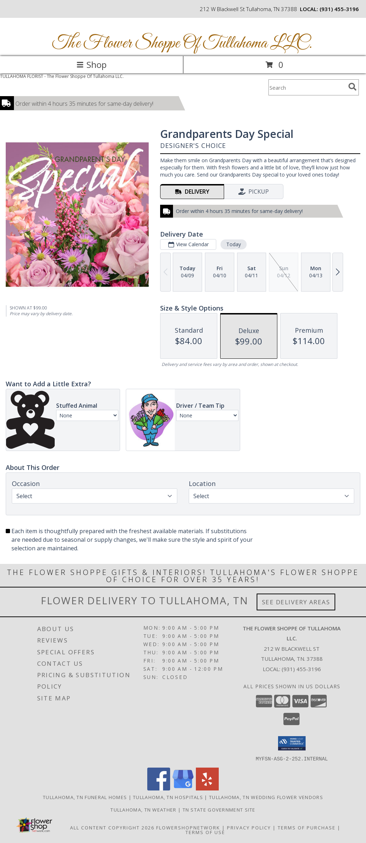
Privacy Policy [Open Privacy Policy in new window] (249, 827)
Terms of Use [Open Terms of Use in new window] (205, 832)
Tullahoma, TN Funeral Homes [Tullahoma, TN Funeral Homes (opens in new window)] (85, 797)
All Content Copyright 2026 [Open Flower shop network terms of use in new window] (112, 827)
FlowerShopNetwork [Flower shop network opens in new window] (188, 827)
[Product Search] (307, 87)
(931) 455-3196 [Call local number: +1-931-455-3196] (339, 9)
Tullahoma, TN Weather (143, 809)
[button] (292, 743)
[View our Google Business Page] (183, 788)
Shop (91, 64)
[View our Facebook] (158, 788)
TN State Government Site (219, 809)
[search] (352, 87)
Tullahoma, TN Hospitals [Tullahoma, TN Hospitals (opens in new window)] (168, 797)
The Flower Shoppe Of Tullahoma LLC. (182, 43)
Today (233, 244)
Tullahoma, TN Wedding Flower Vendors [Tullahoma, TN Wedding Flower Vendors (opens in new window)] (266, 797)
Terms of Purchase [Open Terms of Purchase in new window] (307, 827)
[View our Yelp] (207, 788)
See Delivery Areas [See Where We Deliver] (296, 602)
